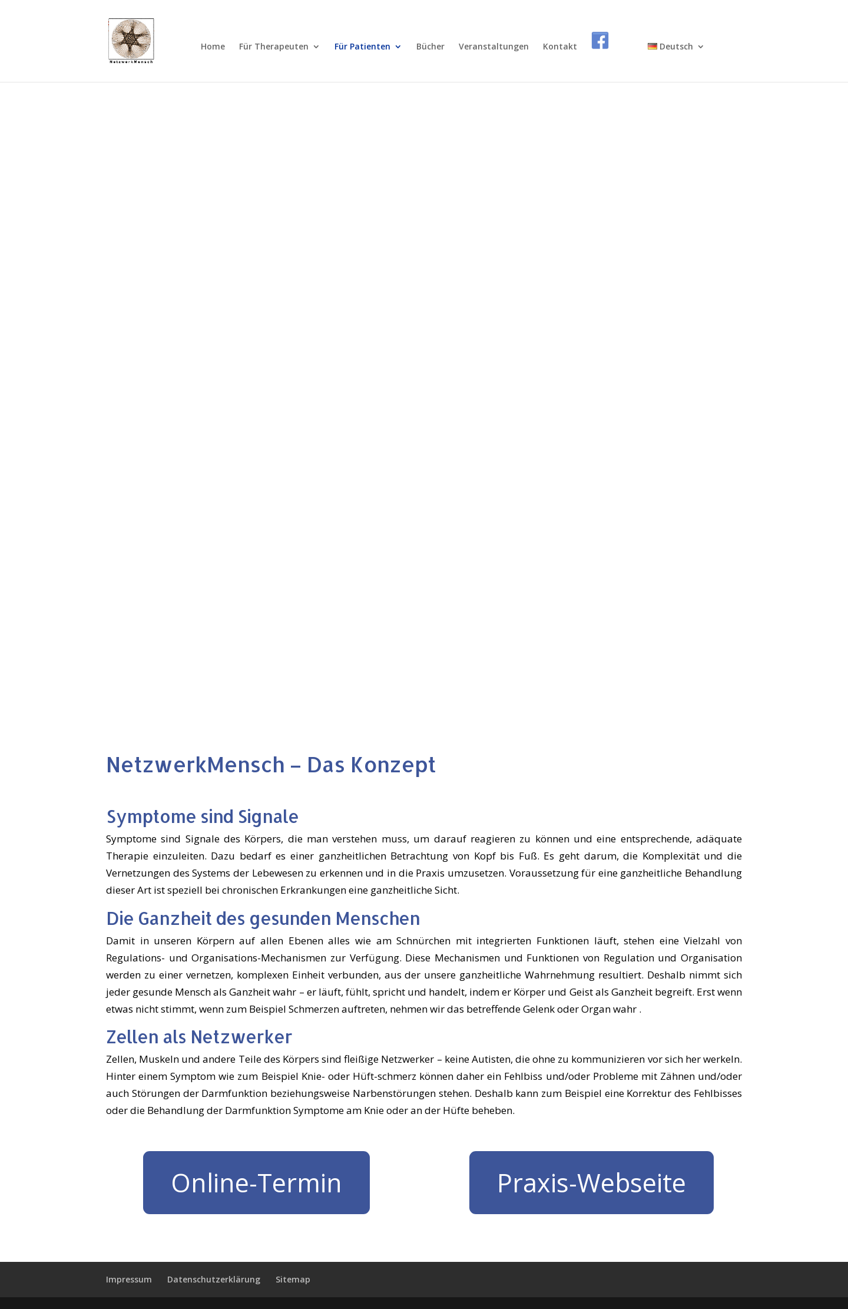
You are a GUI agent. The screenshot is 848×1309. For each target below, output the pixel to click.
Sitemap (293, 1279)
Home (213, 47)
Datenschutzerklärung (213, 1279)
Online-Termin (256, 1182)
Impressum (129, 1279)
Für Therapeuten (274, 47)
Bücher (430, 47)
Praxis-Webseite (591, 1182)
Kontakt (560, 47)
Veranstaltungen (494, 47)
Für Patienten (362, 47)
